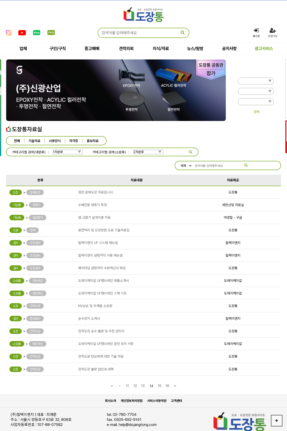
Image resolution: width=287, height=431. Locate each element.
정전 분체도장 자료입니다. (96, 179)
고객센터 (176, 387)
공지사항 (229, 48)
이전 (119, 372)
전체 (17, 141)
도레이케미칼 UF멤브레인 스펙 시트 (102, 280)
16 (167, 372)
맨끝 (175, 372)
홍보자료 (93, 141)
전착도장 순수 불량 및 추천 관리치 (101, 318)
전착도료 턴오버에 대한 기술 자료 (101, 343)
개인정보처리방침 (132, 387)
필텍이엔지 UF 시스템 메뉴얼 (98, 229)
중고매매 (92, 48)
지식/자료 (161, 48)
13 (143, 372)
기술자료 (34, 141)
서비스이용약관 (156, 387)
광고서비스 (264, 48)
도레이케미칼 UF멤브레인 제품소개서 (103, 267)
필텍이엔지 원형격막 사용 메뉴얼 (100, 242)
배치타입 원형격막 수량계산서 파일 (102, 255)
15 (159, 372)
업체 (23, 48)
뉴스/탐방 (195, 48)
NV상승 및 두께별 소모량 (95, 293)
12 (135, 372)
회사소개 (110, 387)
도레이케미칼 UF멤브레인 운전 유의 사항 (106, 330)
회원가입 (273, 33)
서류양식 (55, 141)
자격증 (73, 141)
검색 (256, 112)
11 (127, 372)
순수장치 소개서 (89, 305)
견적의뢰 (126, 48)
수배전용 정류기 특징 (92, 192)
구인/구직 (58, 48)
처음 (111, 372)
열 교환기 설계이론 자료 (94, 204)
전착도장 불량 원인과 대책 (96, 356)
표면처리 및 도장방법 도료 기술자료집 (104, 217)
